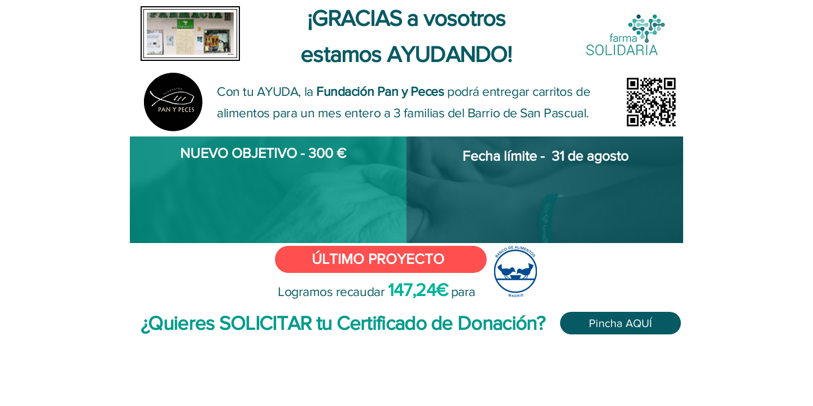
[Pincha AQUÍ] (620, 323)
